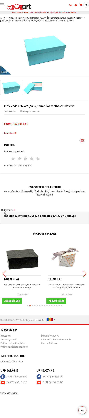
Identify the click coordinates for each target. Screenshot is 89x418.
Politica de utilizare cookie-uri (14, 346)
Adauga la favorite (29, 111)
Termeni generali (8, 339)
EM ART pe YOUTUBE (13, 382)
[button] (27, 305)
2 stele (19, 158)
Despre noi (5, 335)
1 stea (13, 158)
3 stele (26, 158)
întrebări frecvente (50, 335)
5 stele (38, 158)
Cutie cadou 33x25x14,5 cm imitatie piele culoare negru (22, 286)
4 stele (32, 158)
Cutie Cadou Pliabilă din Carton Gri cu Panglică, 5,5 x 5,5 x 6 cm (66, 286)
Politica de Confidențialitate (13, 343)
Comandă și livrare (49, 343)
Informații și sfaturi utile (11, 361)
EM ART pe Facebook (13, 376)
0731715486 (68, 12)
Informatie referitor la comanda (56, 339)
